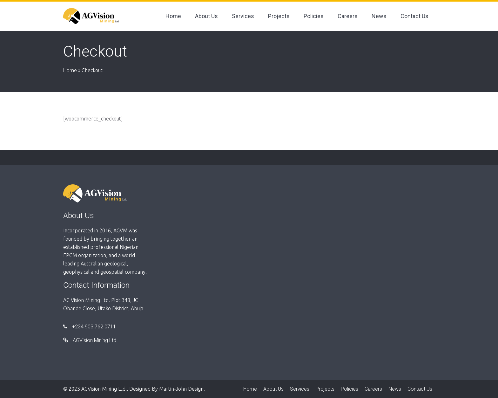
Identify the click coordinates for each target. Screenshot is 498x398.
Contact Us (414, 16)
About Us (206, 16)
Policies (314, 16)
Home (173, 16)
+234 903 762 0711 (89, 327)
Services (243, 16)
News (379, 16)
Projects (279, 16)
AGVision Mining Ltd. (90, 340)
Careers (348, 16)
